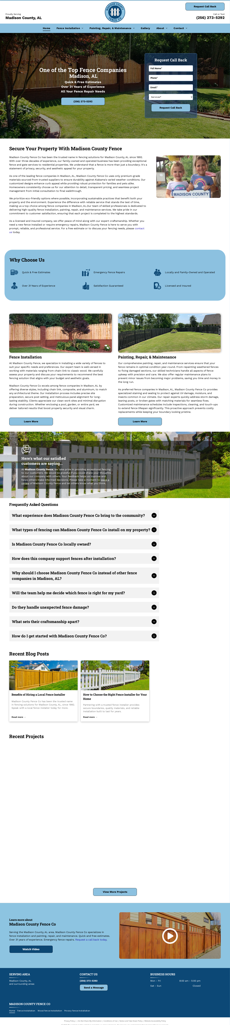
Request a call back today (91, 939)
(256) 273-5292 (210, 17)
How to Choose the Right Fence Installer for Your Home (115, 697)
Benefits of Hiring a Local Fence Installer (38, 694)
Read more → (19, 717)
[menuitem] (46, 28)
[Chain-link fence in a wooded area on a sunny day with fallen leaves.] (115, 787)
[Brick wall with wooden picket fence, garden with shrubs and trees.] (185, 770)
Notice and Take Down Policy (131, 1021)
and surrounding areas (21, 984)
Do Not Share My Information (90, 1021)
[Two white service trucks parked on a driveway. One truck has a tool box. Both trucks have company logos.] (45, 840)
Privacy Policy (69, 1021)
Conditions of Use (110, 1021)
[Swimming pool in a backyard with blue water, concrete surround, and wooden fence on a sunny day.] (185, 840)
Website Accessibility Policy (155, 1021)
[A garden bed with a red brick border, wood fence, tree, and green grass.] (45, 770)
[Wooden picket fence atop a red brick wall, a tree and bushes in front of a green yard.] (115, 857)
